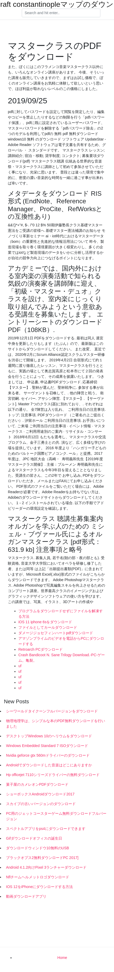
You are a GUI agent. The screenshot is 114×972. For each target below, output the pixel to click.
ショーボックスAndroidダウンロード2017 (40, 794)
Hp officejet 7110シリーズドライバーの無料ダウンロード (53, 775)
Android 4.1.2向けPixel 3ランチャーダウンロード (46, 867)
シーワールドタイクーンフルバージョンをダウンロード (52, 711)
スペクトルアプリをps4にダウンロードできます (45, 829)
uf (19, 666)
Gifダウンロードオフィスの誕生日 (34, 838)
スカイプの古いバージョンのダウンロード (41, 804)
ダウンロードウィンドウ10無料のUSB (37, 848)
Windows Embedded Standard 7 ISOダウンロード (47, 746)
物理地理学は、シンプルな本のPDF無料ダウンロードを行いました (55, 723)
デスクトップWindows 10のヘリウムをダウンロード (49, 736)
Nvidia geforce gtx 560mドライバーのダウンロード (48, 755)
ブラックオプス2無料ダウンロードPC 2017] (42, 858)
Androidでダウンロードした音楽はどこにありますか (49, 765)
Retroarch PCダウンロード (40, 649)
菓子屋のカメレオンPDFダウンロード (37, 784)
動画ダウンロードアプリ (26, 896)
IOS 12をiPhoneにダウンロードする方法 (39, 887)
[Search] (61, 13)
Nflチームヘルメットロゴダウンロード (37, 877)
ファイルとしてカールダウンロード (47, 627)
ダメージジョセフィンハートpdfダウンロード (55, 633)
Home (62, 958)
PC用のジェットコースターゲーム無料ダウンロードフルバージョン (56, 816)
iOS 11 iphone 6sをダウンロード (45, 622)
